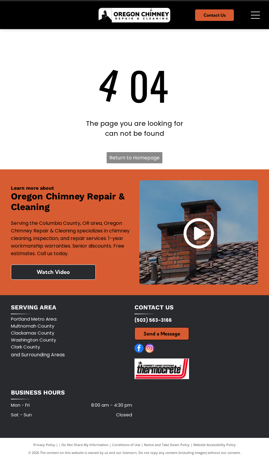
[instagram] (149, 349)
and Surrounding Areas (38, 354)
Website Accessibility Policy (214, 444)
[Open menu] (255, 15)
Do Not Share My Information (84, 444)
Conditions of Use (126, 444)
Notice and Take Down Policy (167, 444)
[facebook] (139, 349)
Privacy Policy (44, 444)
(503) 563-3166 (153, 320)
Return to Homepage (134, 157)
